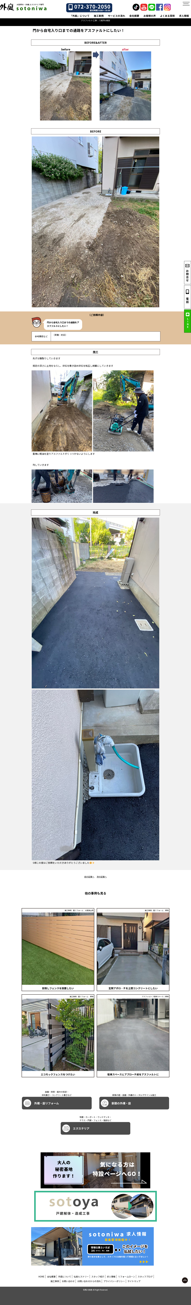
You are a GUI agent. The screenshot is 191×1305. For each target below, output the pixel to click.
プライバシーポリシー (114, 1281)
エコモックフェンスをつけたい (58, 1074)
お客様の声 (149, 16)
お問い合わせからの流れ (89, 1281)
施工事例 (99, 16)
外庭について (64, 1276)
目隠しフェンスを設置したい (58, 988)
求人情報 (184, 16)
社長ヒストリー (81, 1276)
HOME (41, 1276)
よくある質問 (167, 16)
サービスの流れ (116, 16)
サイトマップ (134, 1281)
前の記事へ (89, 876)
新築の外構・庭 (116, 1103)
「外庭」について (80, 16)
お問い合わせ (68, 1281)
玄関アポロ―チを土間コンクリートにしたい (133, 988)
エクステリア (75, 1128)
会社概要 (134, 16)
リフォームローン (126, 1276)
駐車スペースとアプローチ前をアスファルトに (133, 1074)
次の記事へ (102, 876)
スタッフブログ (145, 1276)
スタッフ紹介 (97, 1276)
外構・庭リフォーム (41, 1103)
